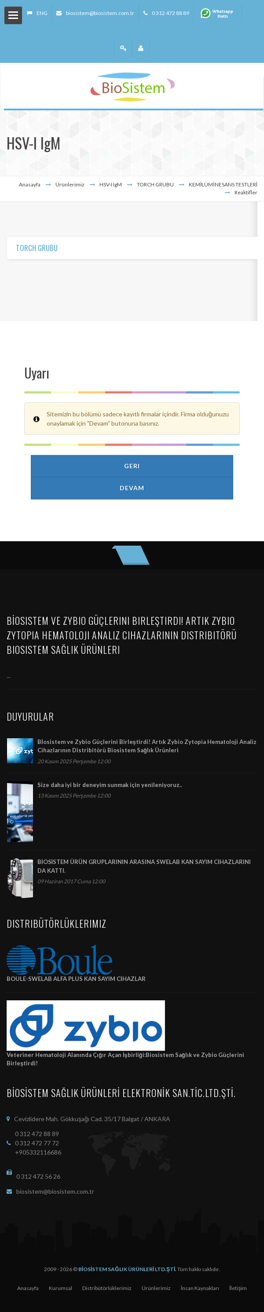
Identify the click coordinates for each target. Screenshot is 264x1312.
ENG (42, 13)
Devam (132, 488)
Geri (132, 466)
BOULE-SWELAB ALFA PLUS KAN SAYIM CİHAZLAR (76, 978)
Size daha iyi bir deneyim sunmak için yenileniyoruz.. (109, 784)
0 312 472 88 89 (170, 13)
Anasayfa (29, 184)
